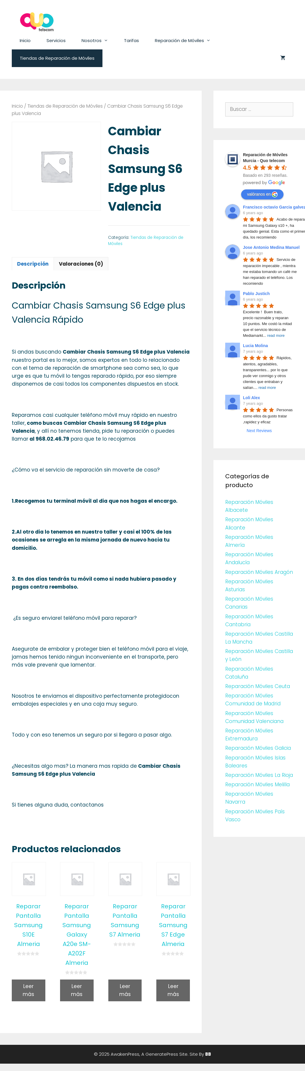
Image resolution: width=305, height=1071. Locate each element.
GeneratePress (161, 1054)
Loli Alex (251, 397)
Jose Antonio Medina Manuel (271, 247)
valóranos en (262, 194)
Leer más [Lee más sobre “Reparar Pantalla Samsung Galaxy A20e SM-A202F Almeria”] (76, 990)
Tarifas (131, 40)
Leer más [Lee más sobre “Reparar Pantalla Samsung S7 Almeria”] (125, 990)
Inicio (25, 40)
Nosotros (99, 40)
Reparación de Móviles (186, 40)
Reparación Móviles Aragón (259, 572)
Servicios (56, 40)
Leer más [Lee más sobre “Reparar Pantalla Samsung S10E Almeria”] (28, 990)
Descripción (33, 263)
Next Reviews (259, 430)
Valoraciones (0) (81, 263)
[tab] (33, 263)
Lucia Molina (255, 345)
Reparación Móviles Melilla (257, 784)
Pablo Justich (256, 293)
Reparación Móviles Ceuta (257, 686)
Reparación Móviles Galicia (258, 748)
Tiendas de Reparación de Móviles (57, 58)
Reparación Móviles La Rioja (259, 775)
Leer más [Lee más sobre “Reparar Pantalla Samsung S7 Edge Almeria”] (173, 990)
